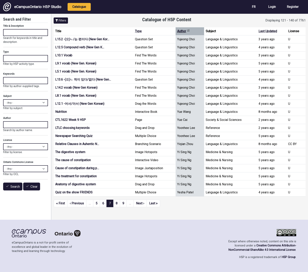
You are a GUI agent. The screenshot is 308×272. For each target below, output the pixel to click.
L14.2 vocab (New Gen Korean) (76, 87)
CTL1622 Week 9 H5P (70, 120)
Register (293, 7)
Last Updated (267, 31)
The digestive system (70, 152)
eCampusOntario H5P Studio (32, 7)
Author (183, 31)
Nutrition (61, 112)
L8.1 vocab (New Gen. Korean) (75, 95)
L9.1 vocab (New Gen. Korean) (75, 63)
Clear (34, 186)
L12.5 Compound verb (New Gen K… (79, 47)
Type (138, 31)
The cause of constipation (73, 160)
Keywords (9, 73)
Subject (7, 96)
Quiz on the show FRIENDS (74, 192)
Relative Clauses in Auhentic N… (77, 144)
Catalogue (79, 7)
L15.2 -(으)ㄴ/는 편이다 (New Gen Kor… (82, 39)
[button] (61, 20)
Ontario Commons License (18, 162)
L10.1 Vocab (63, 55)
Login (272, 7)
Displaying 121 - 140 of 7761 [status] (285, 20)
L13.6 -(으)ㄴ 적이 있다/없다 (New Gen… (83, 79)
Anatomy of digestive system (75, 184)
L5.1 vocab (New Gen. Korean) (75, 71)
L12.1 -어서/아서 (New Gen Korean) (79, 104)
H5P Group (289, 257)
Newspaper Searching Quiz (74, 136)
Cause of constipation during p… (77, 168)
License (7, 140)
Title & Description (13, 25)
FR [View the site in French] (254, 7)
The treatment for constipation (76, 176)
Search (15, 186)
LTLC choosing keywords (72, 128)
